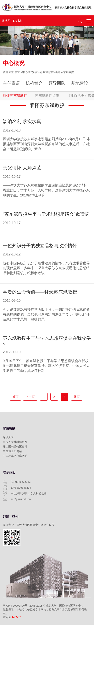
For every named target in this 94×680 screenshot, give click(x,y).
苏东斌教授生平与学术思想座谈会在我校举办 (47, 340)
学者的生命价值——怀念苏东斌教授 (40, 291)
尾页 (77, 397)
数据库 (6, 20)
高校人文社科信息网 (15, 441)
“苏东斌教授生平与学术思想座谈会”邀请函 (46, 214)
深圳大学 (8, 437)
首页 (17, 72)
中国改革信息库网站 (15, 455)
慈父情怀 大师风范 (22, 167)
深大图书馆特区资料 (15, 446)
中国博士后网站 (12, 451)
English (17, 20)
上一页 (30, 397)
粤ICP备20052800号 (15, 605)
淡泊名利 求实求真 (22, 121)
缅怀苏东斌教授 (44, 72)
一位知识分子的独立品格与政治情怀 (40, 245)
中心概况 (27, 72)
